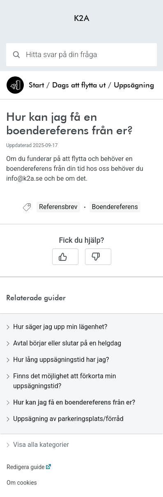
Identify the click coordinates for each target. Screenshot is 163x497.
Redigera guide (26, 467)
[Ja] (65, 256)
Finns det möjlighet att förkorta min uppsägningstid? (61, 381)
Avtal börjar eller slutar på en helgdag (64, 343)
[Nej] (98, 256)
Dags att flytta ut (79, 85)
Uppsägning (134, 85)
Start (36, 85)
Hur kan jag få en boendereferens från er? (71, 402)
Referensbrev (58, 207)
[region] (81, 155)
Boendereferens (115, 207)
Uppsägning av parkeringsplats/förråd (65, 419)
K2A (81, 17)
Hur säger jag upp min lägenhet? (57, 327)
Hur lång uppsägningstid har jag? (58, 360)
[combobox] (81, 54)
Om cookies (22, 482)
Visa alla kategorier (38, 445)
